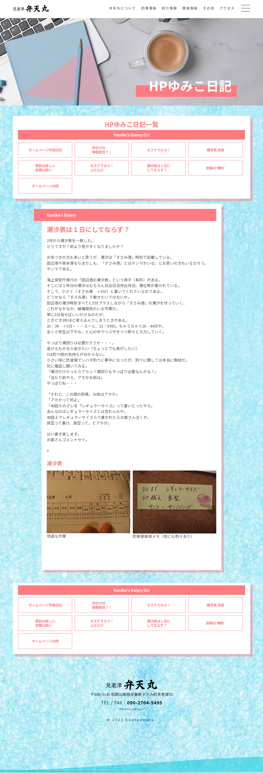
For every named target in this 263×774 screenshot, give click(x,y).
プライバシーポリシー (131, 709)
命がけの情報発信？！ (102, 605)
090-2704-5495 (144, 702)
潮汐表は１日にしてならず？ (158, 623)
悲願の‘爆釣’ (215, 623)
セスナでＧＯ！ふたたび (101, 623)
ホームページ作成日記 (45, 605)
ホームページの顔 (45, 641)
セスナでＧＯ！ (158, 605)
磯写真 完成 (215, 605)
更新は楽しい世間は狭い (45, 623)
